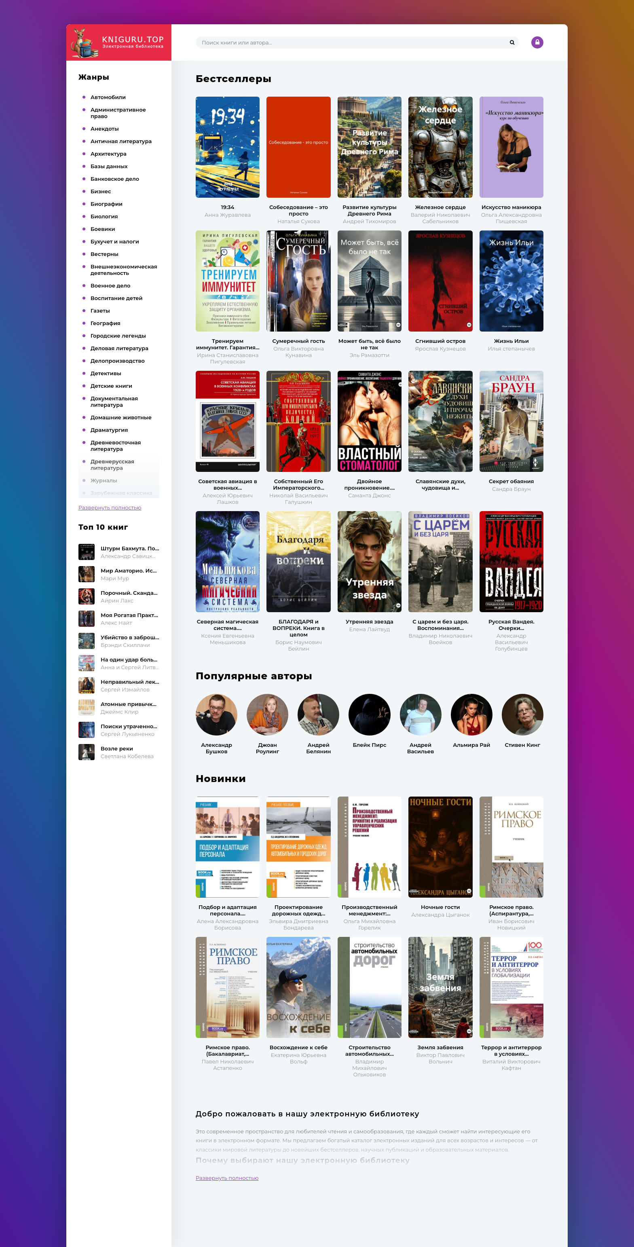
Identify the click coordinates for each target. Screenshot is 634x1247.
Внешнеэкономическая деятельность (124, 269)
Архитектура (109, 153)
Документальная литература (114, 401)
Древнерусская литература (112, 464)
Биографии (107, 204)
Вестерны (104, 254)
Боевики (103, 229)
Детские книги (111, 386)
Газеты (100, 310)
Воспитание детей (117, 298)
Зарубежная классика (121, 493)
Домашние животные (121, 417)
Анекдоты (105, 128)
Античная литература (121, 141)
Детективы (106, 373)
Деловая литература (119, 348)
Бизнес (101, 191)
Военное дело (110, 285)
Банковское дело (115, 178)
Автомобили (108, 97)
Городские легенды (118, 335)
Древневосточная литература (116, 445)
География (105, 323)
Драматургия (109, 430)
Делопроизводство (118, 360)
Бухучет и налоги (115, 241)
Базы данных (109, 166)
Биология (104, 216)
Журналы (104, 480)
